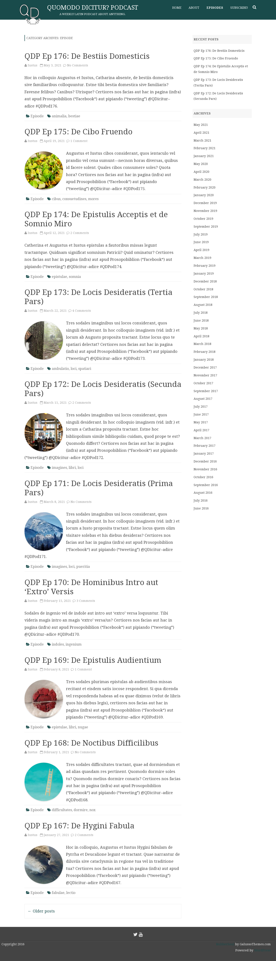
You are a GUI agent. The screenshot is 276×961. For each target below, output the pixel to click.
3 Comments (85, 601)
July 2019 (201, 234)
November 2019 (205, 211)
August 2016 (203, 492)
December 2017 (205, 367)
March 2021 (202, 140)
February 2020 (204, 187)
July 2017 (201, 406)
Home (176, 7)
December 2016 (205, 461)
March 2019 (202, 258)
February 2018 (204, 351)
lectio (70, 893)
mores (93, 199)
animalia (59, 116)
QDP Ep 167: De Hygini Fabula (79, 825)
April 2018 (201, 336)
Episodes (215, 7)
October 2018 (203, 289)
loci (73, 369)
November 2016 (205, 469)
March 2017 (202, 438)
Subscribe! (239, 7)
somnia (75, 277)
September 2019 (206, 226)
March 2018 (202, 344)
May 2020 (201, 164)
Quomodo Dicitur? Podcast (92, 7)
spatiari (84, 369)
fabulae (58, 893)
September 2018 (206, 297)
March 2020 (202, 179)
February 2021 (204, 148)
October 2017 (203, 383)
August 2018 (203, 304)
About (194, 7)
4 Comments (81, 310)
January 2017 (204, 453)
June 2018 (201, 320)
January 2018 (204, 359)
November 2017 (205, 375)
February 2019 (204, 265)
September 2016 (206, 485)
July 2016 (201, 500)
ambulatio (60, 369)
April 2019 (201, 250)
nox (92, 810)
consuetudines (74, 199)
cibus (56, 199)
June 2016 (201, 508)
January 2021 (204, 156)
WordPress (262, 950)
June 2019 (201, 242)
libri (72, 468)
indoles (58, 644)
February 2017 (204, 445)
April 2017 (201, 430)
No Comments (77, 65)
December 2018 (205, 281)
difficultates (62, 810)
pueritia (83, 566)
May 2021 (201, 124)
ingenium (74, 644)
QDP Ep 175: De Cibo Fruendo (78, 131)
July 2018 (201, 312)
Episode (37, 116)
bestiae (74, 116)
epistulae (59, 277)
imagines (59, 468)
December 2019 (205, 203)
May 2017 (201, 422)
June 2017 (201, 414)
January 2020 (204, 195)
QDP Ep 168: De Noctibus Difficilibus (91, 742)
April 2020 (201, 171)
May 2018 (201, 328)
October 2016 (203, 477)
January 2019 (204, 273)
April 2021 (201, 132)
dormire (81, 810)
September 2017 (206, 391)
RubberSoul (225, 944)
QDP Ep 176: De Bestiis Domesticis (87, 56)
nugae (83, 727)
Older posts (41, 911)
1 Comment (78, 141)
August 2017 (203, 398)
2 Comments (79, 233)
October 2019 (203, 218)
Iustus (32, 65)
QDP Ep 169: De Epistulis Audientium (92, 660)
